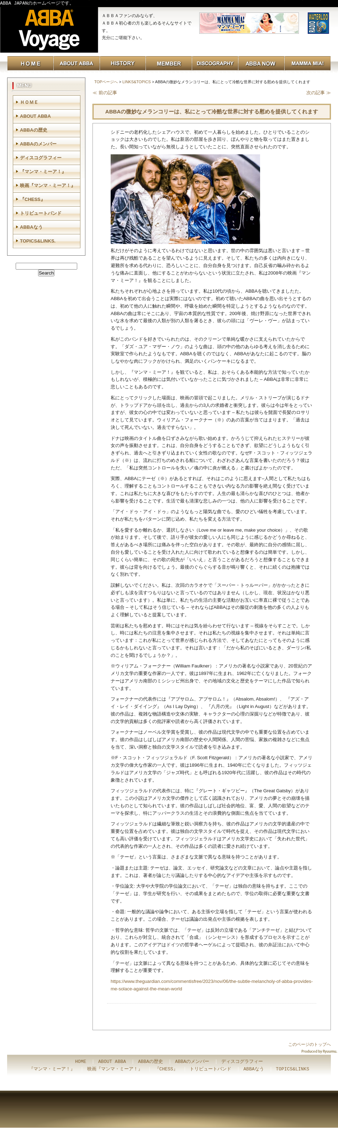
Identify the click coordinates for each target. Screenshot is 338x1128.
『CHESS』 (32, 199)
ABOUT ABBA (35, 116)
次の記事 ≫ (318, 92)
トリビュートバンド (41, 213)
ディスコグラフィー (41, 157)
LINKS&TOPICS (136, 82)
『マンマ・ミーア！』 (43, 171)
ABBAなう (31, 227)
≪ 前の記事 (105, 92)
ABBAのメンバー (38, 144)
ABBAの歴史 (33, 130)
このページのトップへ (309, 1044)
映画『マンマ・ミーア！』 (47, 185)
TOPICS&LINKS (292, 1069)
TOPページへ (106, 82)
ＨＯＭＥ (29, 102)
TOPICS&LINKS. (38, 241)
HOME (80, 1062)
